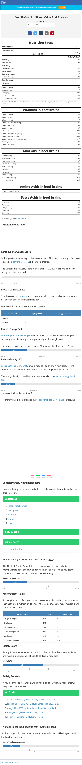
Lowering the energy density (14, 366)
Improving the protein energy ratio (17, 336)
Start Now (62, 8)
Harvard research (20, 262)
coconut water (15, 549)
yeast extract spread (17, 505)
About (17, 762)
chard (10, 523)
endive (11, 518)
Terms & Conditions (8, 762)
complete (23, 296)
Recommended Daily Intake (51, 400)
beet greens (13, 510)
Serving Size (41, 21)
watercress (13, 514)
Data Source (21, 218)
